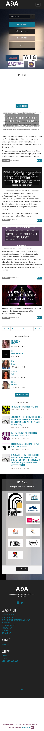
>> (40, 361)
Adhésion (6, 656)
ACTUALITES (22, 31)
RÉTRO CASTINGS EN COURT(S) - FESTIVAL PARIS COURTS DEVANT (25, 478)
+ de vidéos (22, 139)
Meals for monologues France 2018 (24, 439)
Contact (5, 691)
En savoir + (26, 727)
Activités (22, 38)
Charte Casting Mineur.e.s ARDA (16, 653)
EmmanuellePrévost (16, 375)
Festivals (22, 602)
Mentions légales (10, 694)
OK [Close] (32, 728)
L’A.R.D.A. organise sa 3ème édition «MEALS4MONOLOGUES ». (24, 467)
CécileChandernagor (17, 385)
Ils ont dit (6, 666)
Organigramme (8, 658)
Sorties (5, 664)
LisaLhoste (13, 396)
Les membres (22, 428)
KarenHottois (14, 416)
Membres (22, 25)
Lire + (39, 194)
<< (4, 361)
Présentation (8, 648)
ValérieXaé (14, 406)
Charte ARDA (7, 650)
